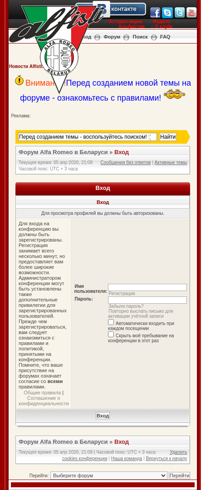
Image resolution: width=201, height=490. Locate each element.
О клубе (163, 26)
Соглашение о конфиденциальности (44, 400)
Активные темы (171, 162)
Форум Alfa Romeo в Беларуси (63, 152)
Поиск (140, 36)
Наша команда (126, 458)
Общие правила (42, 392)
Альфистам (131, 26)
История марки (125, 21)
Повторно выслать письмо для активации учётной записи (140, 314)
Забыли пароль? (125, 306)
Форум (111, 36)
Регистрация (121, 293)
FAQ (165, 36)
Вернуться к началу (166, 458)
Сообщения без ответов (125, 162)
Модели (161, 21)
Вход (121, 152)
